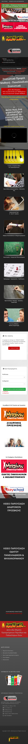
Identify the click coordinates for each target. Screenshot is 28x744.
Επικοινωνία (6, 659)
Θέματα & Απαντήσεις (8, 650)
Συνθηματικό (5, 381)
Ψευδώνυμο (5, 374)
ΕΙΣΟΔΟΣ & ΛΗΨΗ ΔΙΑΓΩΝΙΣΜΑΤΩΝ (16, 1)
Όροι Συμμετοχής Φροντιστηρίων (11, 655)
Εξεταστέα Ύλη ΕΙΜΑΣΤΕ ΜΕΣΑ (10, 653)
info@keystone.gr (8, 709)
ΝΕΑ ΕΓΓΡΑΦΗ (5, 1)
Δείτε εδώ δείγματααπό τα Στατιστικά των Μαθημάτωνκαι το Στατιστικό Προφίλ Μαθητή (14, 92)
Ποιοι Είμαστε (6, 657)
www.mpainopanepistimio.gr (14, 613)
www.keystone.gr (8, 711)
